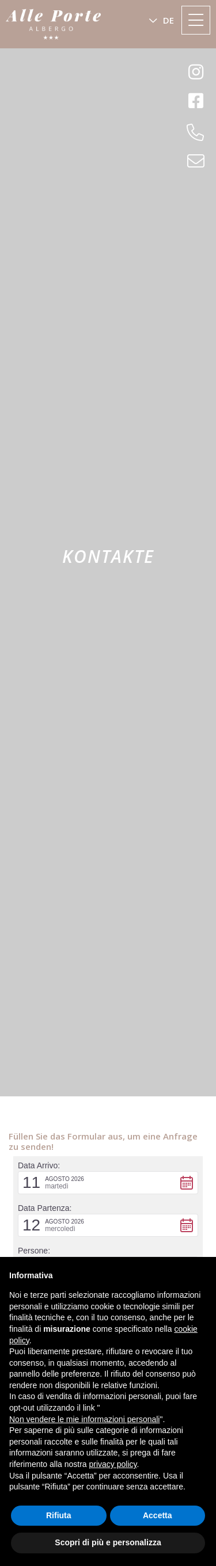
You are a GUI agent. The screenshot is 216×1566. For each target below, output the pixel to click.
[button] (161, 20)
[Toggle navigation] (195, 20)
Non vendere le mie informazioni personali (84, 1419)
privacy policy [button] (113, 1464)
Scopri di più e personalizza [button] (108, 1542)
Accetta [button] (157, 1515)
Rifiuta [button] (58, 1515)
